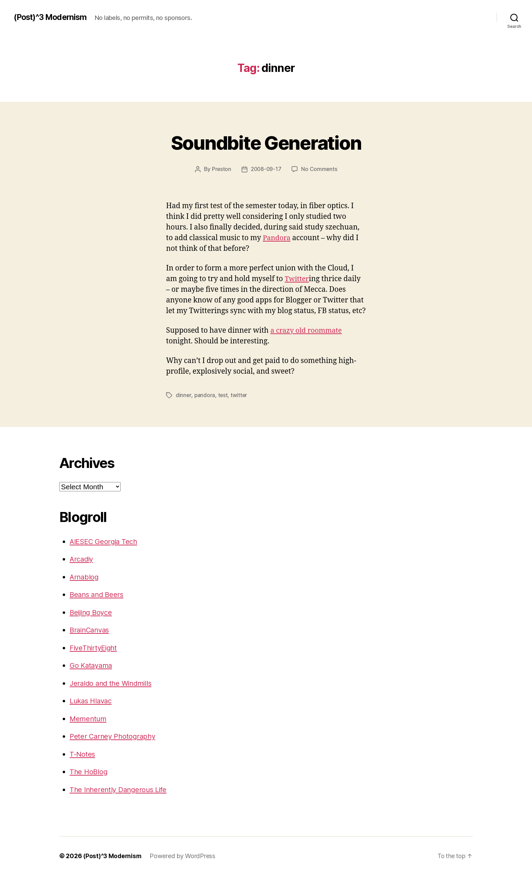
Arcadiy (82, 558)
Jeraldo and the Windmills (113, 683)
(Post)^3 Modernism (52, 17)
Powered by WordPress (184, 855)
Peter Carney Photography (114, 736)
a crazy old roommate (307, 330)
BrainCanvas (91, 629)
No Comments (320, 169)
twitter (239, 395)
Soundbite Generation (266, 141)
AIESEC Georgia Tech (105, 541)
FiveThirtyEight (95, 647)
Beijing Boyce (92, 612)
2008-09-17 (266, 169)
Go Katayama (92, 665)
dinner (183, 395)
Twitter (297, 278)
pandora (204, 395)
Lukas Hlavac (92, 700)
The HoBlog (89, 771)
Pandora (277, 237)
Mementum (89, 718)
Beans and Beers (98, 594)
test (223, 395)
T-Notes (83, 753)
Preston (221, 169)
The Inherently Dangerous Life (120, 789)
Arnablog (85, 576)
